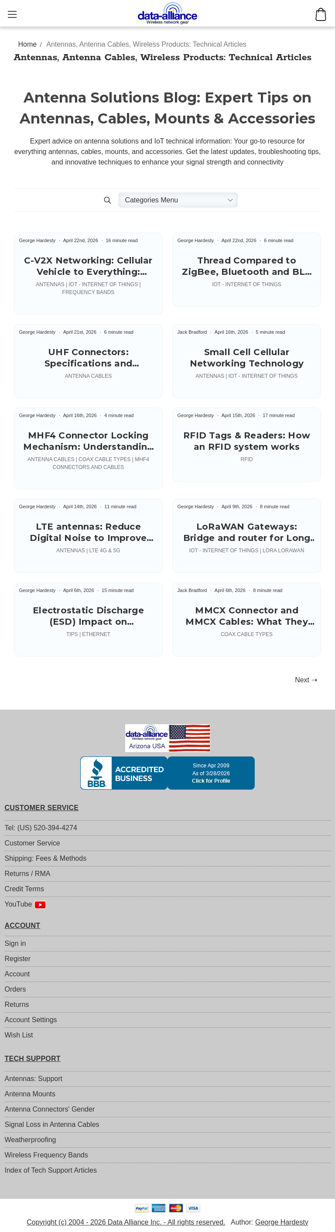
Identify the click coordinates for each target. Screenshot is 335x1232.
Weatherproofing (30, 1139)
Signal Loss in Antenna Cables (52, 1124)
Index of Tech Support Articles (51, 1170)
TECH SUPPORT (33, 1058)
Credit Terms (24, 889)
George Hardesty (281, 1222)
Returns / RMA (28, 873)
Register (18, 958)
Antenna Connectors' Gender (50, 1109)
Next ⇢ (306, 680)
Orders (15, 989)
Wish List (19, 1035)
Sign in (15, 943)
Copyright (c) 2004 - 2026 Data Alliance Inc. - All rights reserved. (126, 1222)
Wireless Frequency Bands (46, 1155)
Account (17, 974)
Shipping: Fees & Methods (46, 858)
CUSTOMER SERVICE (42, 807)
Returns (17, 1004)
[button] (107, 200)
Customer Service (32, 843)
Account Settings (31, 1019)
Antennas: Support (34, 1078)
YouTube (26, 904)
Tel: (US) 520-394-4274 (41, 828)
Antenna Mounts (30, 1094)
